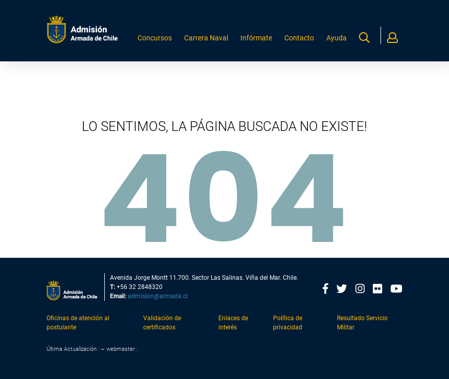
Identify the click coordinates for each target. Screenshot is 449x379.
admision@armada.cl (158, 296)
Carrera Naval (217, 41)
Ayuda (338, 41)
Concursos (170, 41)
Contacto (303, 41)
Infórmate (264, 41)
